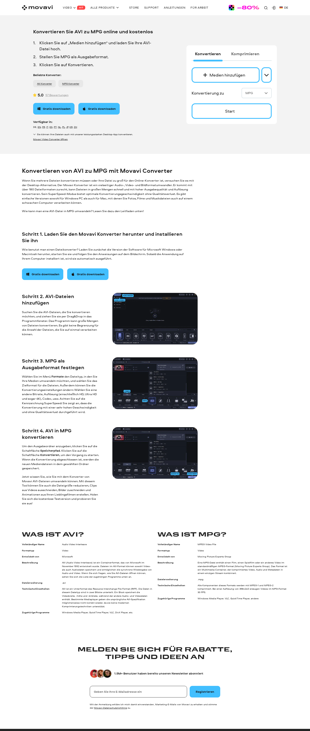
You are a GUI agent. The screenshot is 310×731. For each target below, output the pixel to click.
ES (51, 126)
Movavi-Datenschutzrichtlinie (110, 707)
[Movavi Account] (274, 8)
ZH (75, 126)
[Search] (266, 8)
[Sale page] (244, 7)
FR (43, 126)
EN (39, 126)
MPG (256, 93)
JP (67, 126)
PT (55, 126)
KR (71, 126)
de (283, 7)
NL (59, 126)
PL (63, 126)
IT (47, 126)
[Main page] (37, 7)
